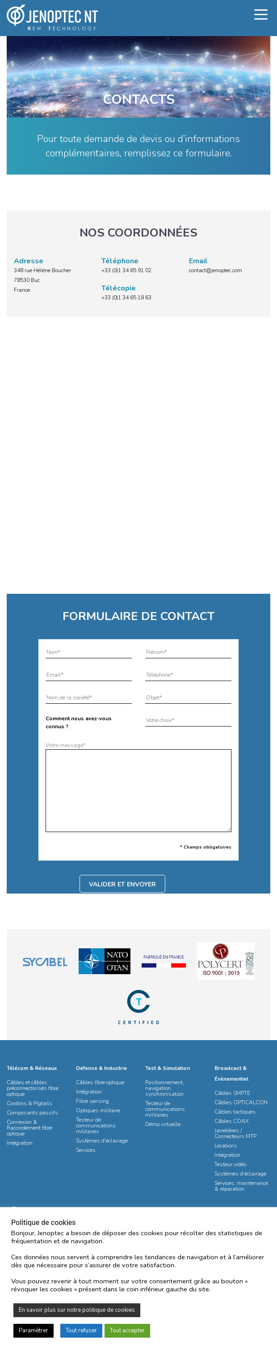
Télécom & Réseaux (32, 1068)
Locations (225, 1145)
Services (86, 1150)
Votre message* (138, 788)
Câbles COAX (231, 1121)
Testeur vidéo (230, 1164)
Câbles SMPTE (232, 1093)
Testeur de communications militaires (96, 1125)
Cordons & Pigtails (29, 1103)
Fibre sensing (92, 1101)
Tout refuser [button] (81, 1331)
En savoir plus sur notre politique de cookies (77, 1310)
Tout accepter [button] (127, 1331)
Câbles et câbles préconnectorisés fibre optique (33, 1088)
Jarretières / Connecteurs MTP (235, 1133)
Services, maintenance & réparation (241, 1186)
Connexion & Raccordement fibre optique (29, 1127)
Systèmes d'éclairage (102, 1140)
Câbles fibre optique (100, 1082)
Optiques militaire (98, 1110)
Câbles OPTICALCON (241, 1102)
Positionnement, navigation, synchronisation (164, 1088)
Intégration (20, 1143)
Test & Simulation (167, 1068)
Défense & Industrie (101, 1068)
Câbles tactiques (235, 1111)
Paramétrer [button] (33, 1331)
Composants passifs (32, 1112)
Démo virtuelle (162, 1124)
